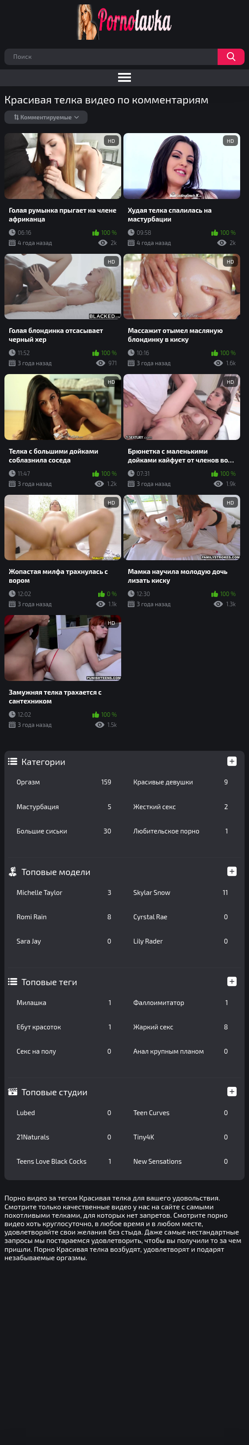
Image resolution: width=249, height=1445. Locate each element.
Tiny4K (181, 1137)
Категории (43, 761)
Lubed (64, 1112)
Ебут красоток (64, 1027)
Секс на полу (64, 1051)
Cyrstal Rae (181, 917)
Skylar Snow (181, 892)
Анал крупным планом (181, 1051)
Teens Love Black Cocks (64, 1161)
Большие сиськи (64, 831)
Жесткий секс (181, 806)
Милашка (64, 1002)
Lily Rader (181, 941)
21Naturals (64, 1137)
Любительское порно (181, 831)
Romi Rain (64, 917)
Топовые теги (49, 981)
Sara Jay (64, 941)
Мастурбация (64, 806)
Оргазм (64, 782)
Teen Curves (181, 1112)
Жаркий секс (181, 1027)
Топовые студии (55, 1091)
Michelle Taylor (64, 892)
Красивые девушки (181, 782)
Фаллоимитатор (181, 1002)
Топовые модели (56, 871)
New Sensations (181, 1161)
